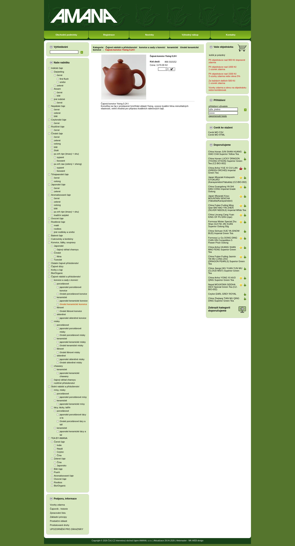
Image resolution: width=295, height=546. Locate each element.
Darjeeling (59, 72)
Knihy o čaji (56, 270)
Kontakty (230, 35)
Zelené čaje (60, 458)
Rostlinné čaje (58, 222)
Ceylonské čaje (58, 119)
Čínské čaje (57, 133)
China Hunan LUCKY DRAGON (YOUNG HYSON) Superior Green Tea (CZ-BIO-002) (225, 161)
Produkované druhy (59, 525)
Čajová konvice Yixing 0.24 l (120, 50)
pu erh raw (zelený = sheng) (68, 164)
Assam (57, 89)
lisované (61, 161)
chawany (58, 366)
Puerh (57, 472)
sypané (60, 157)
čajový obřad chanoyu (68, 249)
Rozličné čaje (57, 126)
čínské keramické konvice (73, 304)
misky (57, 321)
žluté (56, 150)
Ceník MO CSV (215, 132)
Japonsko (61, 465)
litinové (60, 307)
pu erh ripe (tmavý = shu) (66, 154)
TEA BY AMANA (59, 438)
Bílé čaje (58, 469)
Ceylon (60, 452)
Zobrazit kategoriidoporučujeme (219, 309)
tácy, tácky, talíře (62, 407)
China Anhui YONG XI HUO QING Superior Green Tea (222, 278)
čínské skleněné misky (71, 362)
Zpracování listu (58, 513)
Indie (59, 445)
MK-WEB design (195, 540)
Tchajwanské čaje (60, 174)
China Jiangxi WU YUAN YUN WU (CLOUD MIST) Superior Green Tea (225, 270)
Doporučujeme (222, 144)
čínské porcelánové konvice (73, 294)
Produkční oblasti (58, 521)
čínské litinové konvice (71, 311)
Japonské (59, 246)
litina (59, 256)
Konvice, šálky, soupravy (63, 242)
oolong (57, 143)
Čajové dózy (57, 266)
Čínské (57, 253)
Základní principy (58, 517)
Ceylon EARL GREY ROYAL (222, 294)
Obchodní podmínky (66, 35)
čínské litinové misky (70, 352)
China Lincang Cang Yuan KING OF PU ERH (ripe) (221, 215)
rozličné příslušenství (64, 383)
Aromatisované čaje (61, 195)
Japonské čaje (58, 184)
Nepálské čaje (58, 106)
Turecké (58, 259)
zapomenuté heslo (218, 116)
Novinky (149, 35)
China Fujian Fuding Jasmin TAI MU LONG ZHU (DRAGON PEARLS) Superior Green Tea (226, 260)
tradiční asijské (61, 215)
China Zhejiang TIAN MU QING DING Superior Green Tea (223, 299)
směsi (63, 82)
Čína (59, 455)
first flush (64, 79)
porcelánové (63, 283)
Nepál (60, 448)
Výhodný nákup (190, 35)
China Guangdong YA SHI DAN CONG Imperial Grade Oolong (222, 189)
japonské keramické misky (73, 342)
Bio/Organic (57, 273)
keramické (62, 297)
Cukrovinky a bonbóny (62, 239)
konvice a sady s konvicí (66, 280)
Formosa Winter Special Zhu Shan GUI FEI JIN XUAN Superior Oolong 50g (222, 224)
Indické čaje (57, 68)
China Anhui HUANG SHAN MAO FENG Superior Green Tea (222, 249)
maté (56, 225)
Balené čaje (57, 235)
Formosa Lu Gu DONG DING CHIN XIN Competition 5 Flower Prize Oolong (222, 240)
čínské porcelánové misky (72, 335)
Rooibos (58, 482)
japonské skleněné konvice (73, 318)
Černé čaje (59, 442)
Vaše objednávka (223, 47)
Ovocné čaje (57, 218)
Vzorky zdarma (57, 505)
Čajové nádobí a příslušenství (66, 276)
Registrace (109, 35)
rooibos (57, 229)
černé (59, 75)
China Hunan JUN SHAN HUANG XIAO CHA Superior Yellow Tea (225, 152)
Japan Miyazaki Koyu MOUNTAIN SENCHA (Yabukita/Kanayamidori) (220, 198)
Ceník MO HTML (216, 135)
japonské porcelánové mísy (73, 397)
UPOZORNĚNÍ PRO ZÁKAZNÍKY (66, 529)
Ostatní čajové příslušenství (65, 263)
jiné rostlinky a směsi (64, 232)
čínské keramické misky (71, 345)
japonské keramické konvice (74, 301)
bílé (58, 95)
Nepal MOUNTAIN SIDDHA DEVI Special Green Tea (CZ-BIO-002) (222, 287)
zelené (60, 85)
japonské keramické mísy (72, 404)
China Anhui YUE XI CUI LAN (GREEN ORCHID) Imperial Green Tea (223, 170)
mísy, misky (60, 390)
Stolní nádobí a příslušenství (65, 386)
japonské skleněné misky (72, 359)
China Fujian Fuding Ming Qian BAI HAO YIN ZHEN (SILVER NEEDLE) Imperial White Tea (227, 207)
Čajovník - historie (59, 509)
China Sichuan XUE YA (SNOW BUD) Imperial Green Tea (223, 232)
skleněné (61, 314)
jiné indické (59, 99)
